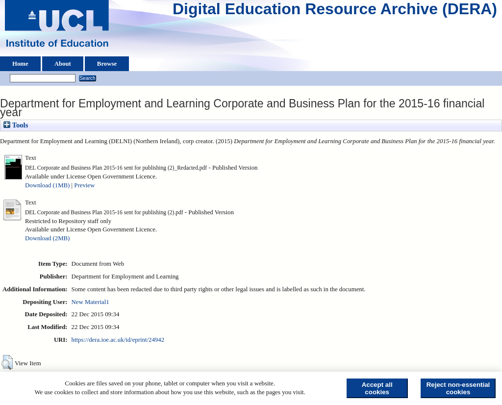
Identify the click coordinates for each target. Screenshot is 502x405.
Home (20, 63)
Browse (107, 63)
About (62, 63)
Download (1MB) (47, 185)
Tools (15, 125)
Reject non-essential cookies (458, 388)
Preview (84, 185)
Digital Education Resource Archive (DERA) (335, 11)
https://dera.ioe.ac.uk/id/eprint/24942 (118, 339)
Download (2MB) (47, 238)
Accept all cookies (377, 388)
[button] (7, 362)
